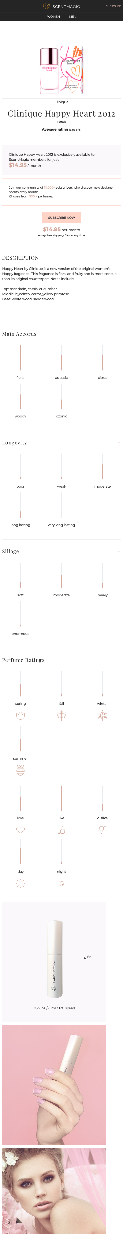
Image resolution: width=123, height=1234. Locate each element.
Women (53, 17)
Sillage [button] (10, 551)
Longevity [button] (14, 442)
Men (72, 17)
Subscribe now (61, 218)
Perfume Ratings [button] (23, 660)
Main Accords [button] (19, 334)
